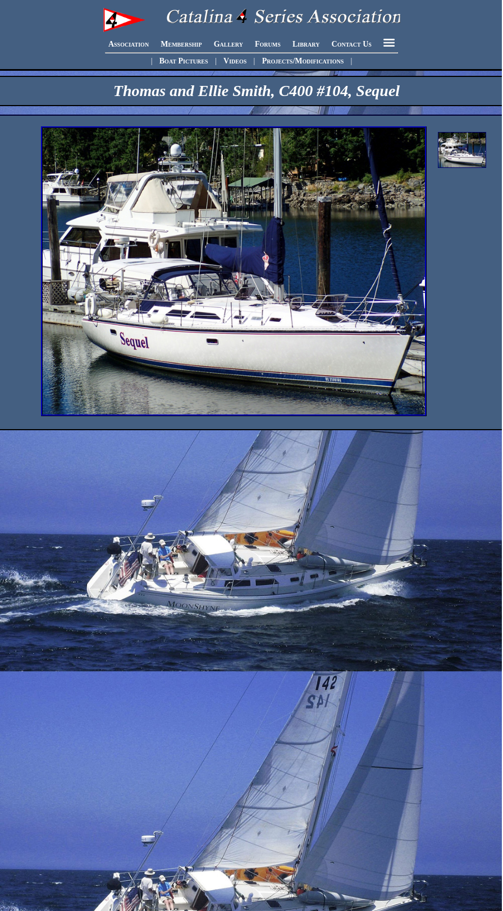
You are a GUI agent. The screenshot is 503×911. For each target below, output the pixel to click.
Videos (234, 61)
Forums (268, 44)
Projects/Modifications (303, 61)
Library (305, 44)
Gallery (228, 44)
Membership (181, 44)
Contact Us (352, 44)
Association (128, 44)
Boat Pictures (183, 61)
